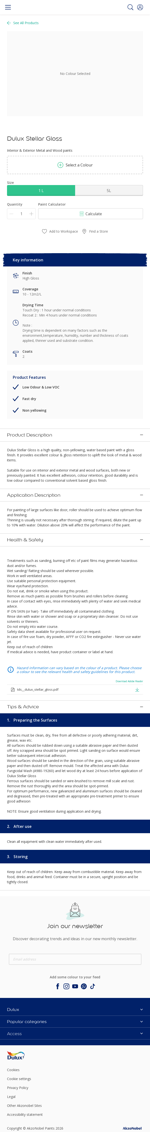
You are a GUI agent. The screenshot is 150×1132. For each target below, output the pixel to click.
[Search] (130, 7)
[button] (140, 7)
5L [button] (109, 190)
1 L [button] (41, 190)
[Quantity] (21, 213)
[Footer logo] (29, 1014)
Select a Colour (75, 165)
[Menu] (8, 7)
